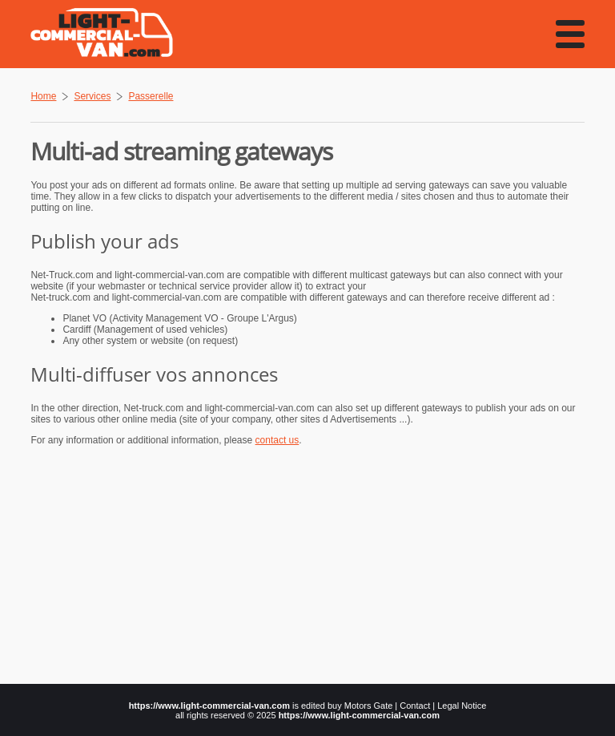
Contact (415, 705)
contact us (277, 440)
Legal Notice (461, 705)
